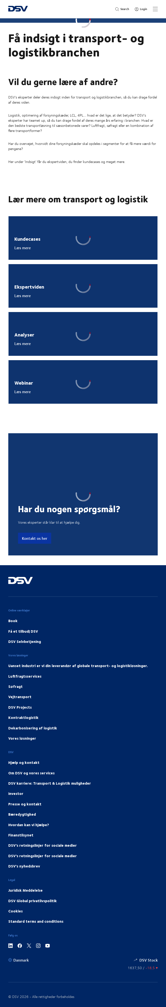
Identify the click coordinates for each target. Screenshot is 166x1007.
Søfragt (15, 686)
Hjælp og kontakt (23, 762)
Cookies (15, 911)
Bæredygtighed (22, 814)
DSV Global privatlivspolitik (32, 901)
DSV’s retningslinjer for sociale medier (42, 845)
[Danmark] (18, 960)
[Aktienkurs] (143, 967)
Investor (15, 793)
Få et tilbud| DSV (23, 631)
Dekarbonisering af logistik (32, 728)
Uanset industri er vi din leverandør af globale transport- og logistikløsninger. (78, 666)
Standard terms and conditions (35, 921)
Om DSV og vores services (31, 773)
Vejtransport (19, 697)
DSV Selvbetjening (24, 641)
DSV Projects (20, 707)
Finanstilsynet (20, 835)
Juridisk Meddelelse (25, 890)
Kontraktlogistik (23, 717)
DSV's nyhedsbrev (24, 866)
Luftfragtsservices (24, 676)
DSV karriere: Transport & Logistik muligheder (49, 783)
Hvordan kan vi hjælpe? (28, 825)
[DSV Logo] (18, 9)
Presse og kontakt (24, 804)
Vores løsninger (22, 738)
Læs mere (22, 248)
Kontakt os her (34, 538)
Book (13, 621)
